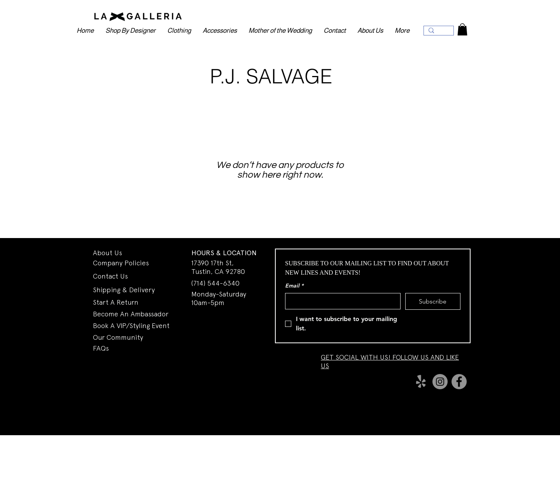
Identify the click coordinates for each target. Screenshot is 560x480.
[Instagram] (440, 381)
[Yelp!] (421, 381)
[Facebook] (459, 381)
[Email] (340, 301)
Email (294, 286)
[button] (462, 29)
